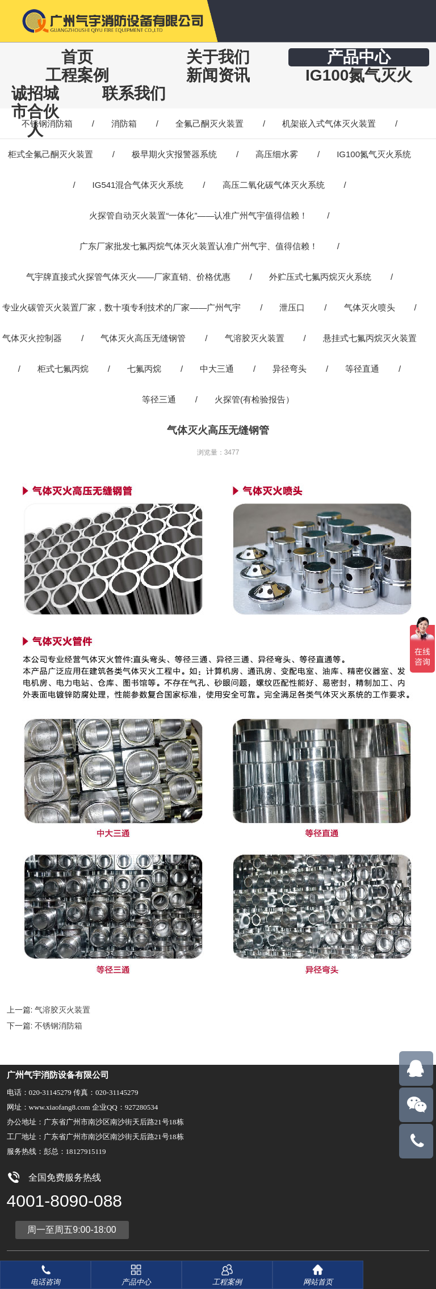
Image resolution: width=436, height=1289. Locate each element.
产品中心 (359, 57)
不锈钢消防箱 (47, 123)
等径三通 (159, 399)
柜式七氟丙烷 (63, 368)
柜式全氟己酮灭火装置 (50, 154)
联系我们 (134, 93)
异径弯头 (289, 368)
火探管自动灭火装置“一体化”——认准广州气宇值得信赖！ (198, 215)
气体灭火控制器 (32, 338)
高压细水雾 (276, 154)
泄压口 (292, 307)
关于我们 (218, 57)
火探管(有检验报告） (254, 399)
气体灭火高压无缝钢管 (143, 338)
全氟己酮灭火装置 (209, 123)
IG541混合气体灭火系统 (138, 185)
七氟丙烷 (144, 368)
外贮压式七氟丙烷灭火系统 (320, 277)
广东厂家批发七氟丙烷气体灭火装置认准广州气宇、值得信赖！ (198, 246)
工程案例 (77, 75)
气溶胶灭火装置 (254, 338)
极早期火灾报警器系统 (174, 154)
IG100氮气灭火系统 (374, 154)
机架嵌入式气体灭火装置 (329, 123)
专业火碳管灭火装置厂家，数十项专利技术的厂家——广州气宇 (121, 307)
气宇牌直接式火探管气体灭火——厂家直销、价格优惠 (128, 277)
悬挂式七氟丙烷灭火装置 (370, 338)
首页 (77, 57)
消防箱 (124, 123)
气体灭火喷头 (369, 307)
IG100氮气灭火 (358, 75)
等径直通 (362, 368)
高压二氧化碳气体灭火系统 (274, 185)
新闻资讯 (218, 75)
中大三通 (217, 368)
